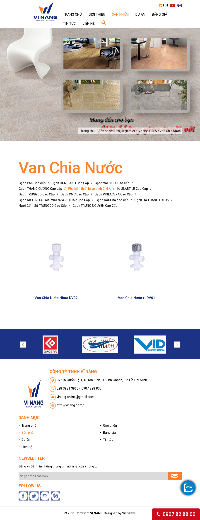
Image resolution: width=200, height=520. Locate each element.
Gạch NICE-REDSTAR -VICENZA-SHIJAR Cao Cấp (54, 200)
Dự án (140, 14)
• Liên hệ (25, 447)
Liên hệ (89, 24)
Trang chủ (72, 14)
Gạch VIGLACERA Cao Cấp (113, 194)
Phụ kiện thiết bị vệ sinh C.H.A (89, 188)
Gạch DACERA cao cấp (112, 200)
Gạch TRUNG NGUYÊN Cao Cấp (94, 205)
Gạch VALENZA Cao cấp (112, 183)
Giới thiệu (97, 14)
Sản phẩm (120, 14)
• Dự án (24, 440)
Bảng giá (159, 14)
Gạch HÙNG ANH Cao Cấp (70, 183)
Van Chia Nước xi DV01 (136, 301)
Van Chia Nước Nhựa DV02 (56, 301)
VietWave (129, 513)
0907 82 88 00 (176, 514)
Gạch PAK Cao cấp (32, 183)
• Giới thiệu (108, 426)
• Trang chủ (27, 426)
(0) (163, 5)
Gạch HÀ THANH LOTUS (151, 200)
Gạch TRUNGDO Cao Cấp (37, 194)
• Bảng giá (108, 433)
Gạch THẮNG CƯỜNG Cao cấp (40, 188)
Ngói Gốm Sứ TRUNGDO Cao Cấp (43, 205)
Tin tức (69, 24)
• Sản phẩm (27, 433)
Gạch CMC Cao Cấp (74, 194)
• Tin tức (106, 440)
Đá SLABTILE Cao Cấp (132, 188)
